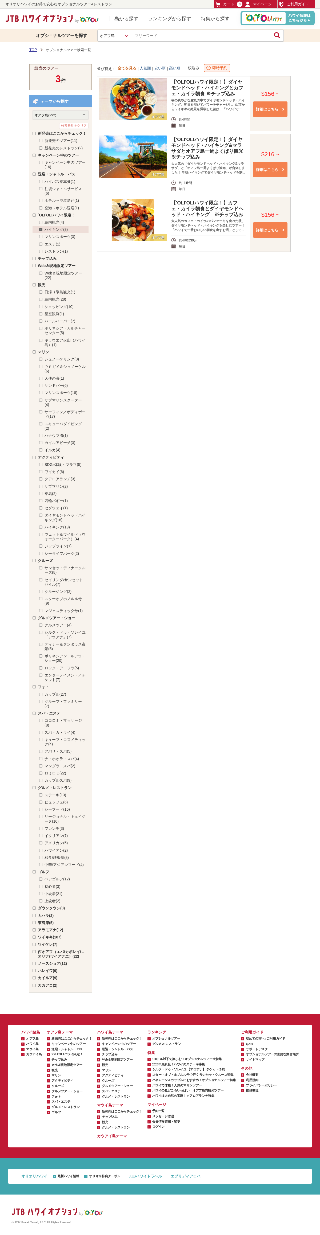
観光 (41, 285)
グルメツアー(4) (58, 625)
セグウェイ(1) (56, 508)
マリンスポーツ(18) (61, 393)
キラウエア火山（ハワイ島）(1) (65, 342)
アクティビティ (51, 457)
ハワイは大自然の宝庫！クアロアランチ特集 (183, 1096)
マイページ (258, 4)
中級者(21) (53, 894)
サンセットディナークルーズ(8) (65, 570)
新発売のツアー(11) (61, 140)
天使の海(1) (54, 378)
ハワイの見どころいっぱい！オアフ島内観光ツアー (188, 1090)
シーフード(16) (57, 809)
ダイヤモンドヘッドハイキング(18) (65, 517)
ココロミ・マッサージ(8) (63, 722)
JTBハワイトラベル (145, 1176)
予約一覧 (158, 1111)
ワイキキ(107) (50, 937)
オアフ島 (32, 1038)
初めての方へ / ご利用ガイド (265, 1038)
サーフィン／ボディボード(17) (65, 414)
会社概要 (252, 1075)
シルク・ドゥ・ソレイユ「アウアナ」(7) (65, 634)
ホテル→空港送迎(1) (62, 200)
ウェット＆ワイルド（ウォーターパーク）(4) (65, 536)
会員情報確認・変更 (166, 1121)
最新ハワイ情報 (68, 1176)
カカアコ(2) (47, 985)
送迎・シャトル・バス (56, 174)
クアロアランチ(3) (60, 479)
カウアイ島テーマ (112, 1136)
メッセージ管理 (163, 1116)
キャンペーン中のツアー (58, 155)
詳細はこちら (267, 109)
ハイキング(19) (57, 527)
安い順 (160, 68)
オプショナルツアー (166, 1038)
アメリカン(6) (56, 843)
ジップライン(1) (58, 546)
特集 (151, 1053)
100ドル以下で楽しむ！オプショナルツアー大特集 (187, 1059)
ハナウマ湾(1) (56, 435)
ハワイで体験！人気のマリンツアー (177, 1085)
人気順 (145, 68)
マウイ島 (32, 1049)
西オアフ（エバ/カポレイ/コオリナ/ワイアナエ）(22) (61, 954)
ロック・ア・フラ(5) (62, 668)
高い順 (174, 68)
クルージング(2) (58, 591)
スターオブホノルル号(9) (63, 601)
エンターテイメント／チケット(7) (65, 677)
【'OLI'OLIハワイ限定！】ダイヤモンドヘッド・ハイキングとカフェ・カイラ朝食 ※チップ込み (207, 87)
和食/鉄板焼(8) (57, 857)
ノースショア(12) (52, 963)
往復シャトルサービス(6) (63, 191)
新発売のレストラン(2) (64, 148)
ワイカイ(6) (54, 472)
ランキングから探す (169, 18)
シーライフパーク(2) (62, 553)
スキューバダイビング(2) (63, 426)
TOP (33, 50)
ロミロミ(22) (55, 773)
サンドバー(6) (56, 385)
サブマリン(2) (56, 486)
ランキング (156, 1032)
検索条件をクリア (74, 126)
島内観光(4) (54, 222)
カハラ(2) (46, 915)
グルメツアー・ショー (56, 618)
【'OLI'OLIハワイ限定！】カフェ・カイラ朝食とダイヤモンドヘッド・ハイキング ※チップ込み (207, 208)
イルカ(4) (52, 450)
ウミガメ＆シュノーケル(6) (65, 368)
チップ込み (47, 258)
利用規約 (252, 1080)
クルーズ (45, 561)
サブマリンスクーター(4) (63, 402)
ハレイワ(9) (47, 971)
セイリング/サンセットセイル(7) (64, 582)
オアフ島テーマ (60, 1032)
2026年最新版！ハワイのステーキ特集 (178, 1064)
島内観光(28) (55, 299)
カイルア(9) (47, 978)
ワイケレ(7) (47, 944)
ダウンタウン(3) (51, 908)
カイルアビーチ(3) (60, 443)
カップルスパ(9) (58, 780)
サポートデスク (256, 1049)
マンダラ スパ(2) (60, 766)
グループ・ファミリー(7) (63, 703)
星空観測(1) (54, 314)
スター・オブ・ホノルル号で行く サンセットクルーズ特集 (193, 1075)
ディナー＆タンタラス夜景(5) (65, 646)
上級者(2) (52, 901)
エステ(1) (52, 244)
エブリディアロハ (186, 1176)
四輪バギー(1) (56, 501)
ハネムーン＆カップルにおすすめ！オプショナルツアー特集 (194, 1080)
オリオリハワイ (34, 1176)
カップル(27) (55, 694)
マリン (43, 352)
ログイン (158, 1127)
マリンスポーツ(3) (60, 237)
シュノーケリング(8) (62, 359)
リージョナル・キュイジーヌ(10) (65, 818)
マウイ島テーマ (110, 1105)
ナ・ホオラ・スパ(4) (62, 759)
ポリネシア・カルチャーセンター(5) (65, 330)
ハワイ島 (32, 1044)
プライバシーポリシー (261, 1085)
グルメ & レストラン (166, 1044)
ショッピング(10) (59, 307)
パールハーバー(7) (60, 321)
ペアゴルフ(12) (57, 879)
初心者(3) (52, 886)
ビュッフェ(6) (56, 802)
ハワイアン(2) (56, 850)
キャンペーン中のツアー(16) (65, 164)
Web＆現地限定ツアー (56, 266)
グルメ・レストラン (54, 788)
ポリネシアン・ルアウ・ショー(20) (65, 658)
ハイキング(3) (56, 229)
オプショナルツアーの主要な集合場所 (272, 1054)
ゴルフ (43, 872)
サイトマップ (255, 1059)
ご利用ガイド (294, 4)
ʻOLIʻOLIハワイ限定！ (56, 215)
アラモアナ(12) (50, 930)
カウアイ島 (34, 1054)
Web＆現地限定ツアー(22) (63, 275)
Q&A (249, 1044)
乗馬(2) (51, 493)
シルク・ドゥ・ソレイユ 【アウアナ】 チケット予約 (188, 1069)
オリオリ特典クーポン (104, 1176)
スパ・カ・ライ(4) (60, 732)
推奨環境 (252, 1090)
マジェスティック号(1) (64, 611)
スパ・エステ (49, 713)
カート (228, 4)
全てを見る (127, 68)
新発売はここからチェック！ (62, 133)
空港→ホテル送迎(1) (62, 208)
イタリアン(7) (56, 836)
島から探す (126, 18)
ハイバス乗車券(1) (60, 181)
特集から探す (215, 18)
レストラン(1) (56, 251)
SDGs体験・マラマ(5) (63, 464)
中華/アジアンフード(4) (64, 865)
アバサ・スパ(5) (58, 751)
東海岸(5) (46, 923)
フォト (43, 687)
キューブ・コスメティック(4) (65, 741)
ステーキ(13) (55, 795)
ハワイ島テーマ (110, 1032)
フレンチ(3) (54, 828)
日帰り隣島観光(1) (60, 292)
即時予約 (219, 68)
